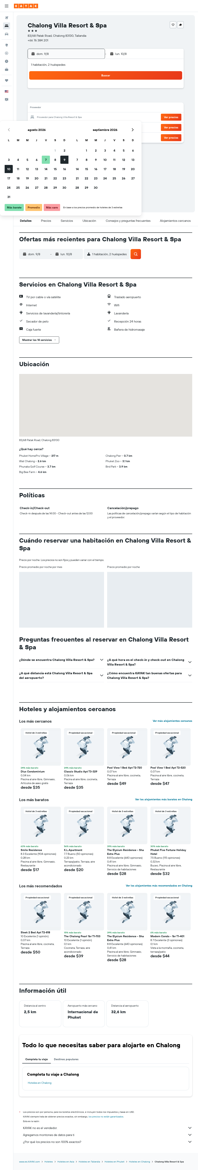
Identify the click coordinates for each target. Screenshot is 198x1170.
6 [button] (65, 99)
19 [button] (55, 117)
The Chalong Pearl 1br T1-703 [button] (82, 936)
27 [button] (65, 127)
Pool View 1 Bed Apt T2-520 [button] (168, 767)
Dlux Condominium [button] (33, 771)
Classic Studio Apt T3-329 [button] (80, 771)
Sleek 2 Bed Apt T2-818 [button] (35, 932)
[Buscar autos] (7, 34)
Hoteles (48, 1161)
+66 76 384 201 (38, 40)
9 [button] (93, 99)
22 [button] (83, 117)
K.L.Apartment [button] (73, 850)
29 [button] (83, 127)
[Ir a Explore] (7, 45)
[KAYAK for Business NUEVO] (7, 69)
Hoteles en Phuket (114, 1161)
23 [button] (92, 117)
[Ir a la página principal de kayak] (26, 6)
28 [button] (74, 127)
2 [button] (93, 90)
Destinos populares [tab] (66, 1059)
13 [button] (64, 108)
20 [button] (65, 117)
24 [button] (37, 127)
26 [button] (55, 127)
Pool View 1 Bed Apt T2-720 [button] (124, 767)
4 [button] (46, 99)
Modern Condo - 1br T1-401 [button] (167, 936)
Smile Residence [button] (31, 850)
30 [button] (93, 127)
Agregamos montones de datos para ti (107, 1134)
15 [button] (83, 108)
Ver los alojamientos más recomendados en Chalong (159, 885)
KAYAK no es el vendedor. (107, 1128)
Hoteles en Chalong (39, 1083)
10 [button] (37, 108)
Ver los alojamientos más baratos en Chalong (163, 799)
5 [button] (55, 99)
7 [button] (74, 99)
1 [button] (83, 90)
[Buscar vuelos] (7, 18)
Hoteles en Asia (65, 1161)
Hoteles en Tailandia (89, 1161)
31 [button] (37, 136)
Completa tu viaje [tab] (36, 1059)
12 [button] (55, 108)
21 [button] (74, 117)
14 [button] (74, 108)
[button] (6, 6)
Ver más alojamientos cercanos (172, 721)
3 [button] (37, 99)
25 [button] (46, 127)
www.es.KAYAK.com (29, 1161)
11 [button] (46, 108)
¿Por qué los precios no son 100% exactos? (107, 1141)
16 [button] (92, 108)
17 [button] (37, 117)
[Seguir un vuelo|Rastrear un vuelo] (7, 53)
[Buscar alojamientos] (7, 26)
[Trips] (7, 80)
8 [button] (83, 99)
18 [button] (46, 117)
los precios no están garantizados (106, 1116)
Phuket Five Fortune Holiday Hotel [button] (168, 852)
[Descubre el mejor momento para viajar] (7, 61)
